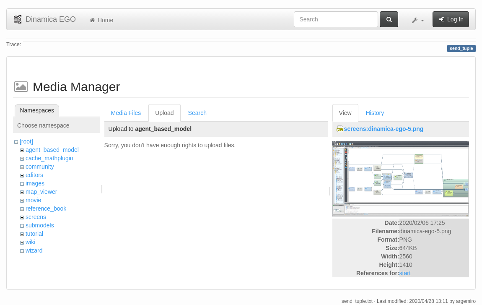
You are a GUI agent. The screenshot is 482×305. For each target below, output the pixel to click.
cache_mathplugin (49, 158)
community (40, 166)
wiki (30, 242)
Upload (164, 112)
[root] (26, 141)
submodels (40, 225)
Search (197, 112)
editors (34, 175)
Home (100, 20)
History (375, 112)
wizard (34, 250)
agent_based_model (52, 149)
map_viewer (41, 191)
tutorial (34, 233)
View (345, 112)
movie (33, 200)
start (405, 273)
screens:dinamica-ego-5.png (384, 128)
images (35, 183)
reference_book (46, 208)
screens (36, 217)
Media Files (126, 112)
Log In (451, 19)
